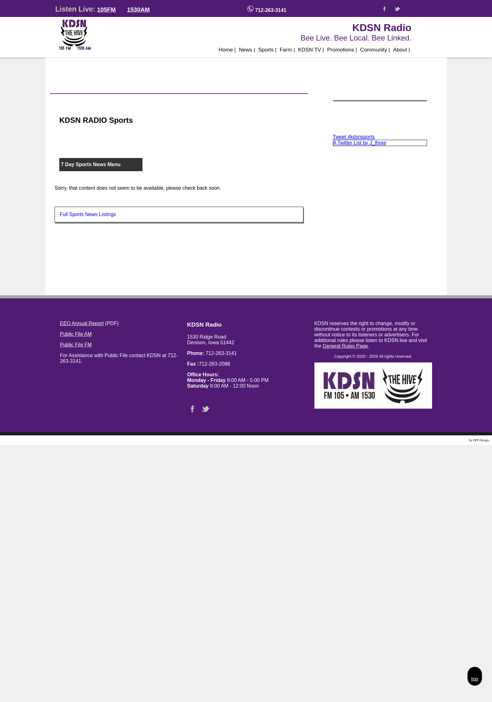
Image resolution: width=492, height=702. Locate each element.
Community (375, 50)
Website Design (457, 440)
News (247, 50)
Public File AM (76, 334)
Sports (267, 50)
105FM (106, 9)
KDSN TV (311, 50)
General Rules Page (345, 346)
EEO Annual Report (82, 323)
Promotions (342, 50)
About (401, 50)
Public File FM (76, 344)
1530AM (138, 9)
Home (227, 50)
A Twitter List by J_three (360, 142)
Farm (287, 50)
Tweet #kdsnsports (354, 136)
